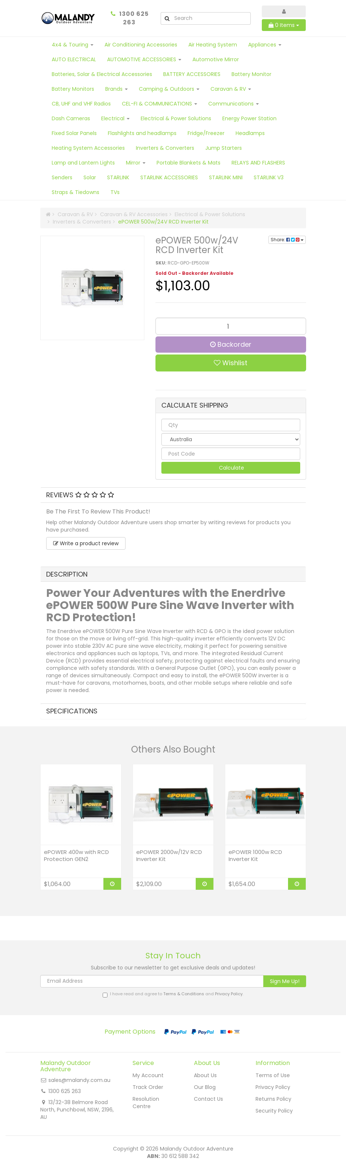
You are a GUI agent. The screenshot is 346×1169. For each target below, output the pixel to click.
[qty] (230, 425)
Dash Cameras (71, 118)
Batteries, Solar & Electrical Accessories (102, 74)
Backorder (230, 344)
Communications (233, 103)
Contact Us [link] (208, 1099)
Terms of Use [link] (273, 1075)
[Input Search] (212, 18)
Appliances (264, 44)
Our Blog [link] (205, 1087)
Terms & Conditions (183, 994)
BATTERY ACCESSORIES (191, 74)
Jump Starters (223, 148)
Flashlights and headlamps (142, 133)
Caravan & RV (230, 89)
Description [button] (67, 574)
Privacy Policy (229, 994)
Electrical (115, 118)
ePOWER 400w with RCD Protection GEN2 (76, 855)
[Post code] (230, 453)
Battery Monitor (251, 74)
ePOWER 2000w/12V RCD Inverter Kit (169, 855)
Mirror (135, 162)
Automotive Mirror (215, 59)
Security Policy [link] (274, 1110)
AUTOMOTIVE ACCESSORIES (144, 59)
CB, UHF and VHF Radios (81, 103)
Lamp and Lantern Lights (83, 162)
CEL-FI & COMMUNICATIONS (159, 103)
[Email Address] (152, 981)
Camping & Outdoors (169, 89)
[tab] (173, 495)
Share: (287, 239)
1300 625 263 (134, 18)
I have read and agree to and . (173, 994)
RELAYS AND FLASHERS (258, 162)
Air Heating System (212, 44)
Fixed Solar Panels (74, 133)
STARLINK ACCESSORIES (169, 177)
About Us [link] (205, 1075)
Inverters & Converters (165, 148)
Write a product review (86, 543)
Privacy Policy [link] (273, 1087)
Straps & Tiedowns (75, 192)
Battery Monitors (73, 89)
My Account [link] (148, 1075)
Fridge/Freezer (206, 133)
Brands (116, 89)
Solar (89, 177)
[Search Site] (167, 18)
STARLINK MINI (226, 177)
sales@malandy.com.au (79, 1080)
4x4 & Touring (72, 44)
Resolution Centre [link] (146, 1102)
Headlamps (250, 133)
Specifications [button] (71, 711)
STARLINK (118, 177)
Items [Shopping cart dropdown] (283, 25)
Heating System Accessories (88, 148)
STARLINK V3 (269, 177)
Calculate (230, 467)
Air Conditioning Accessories (141, 44)
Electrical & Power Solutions (176, 118)
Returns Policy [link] (273, 1099)
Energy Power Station (249, 118)
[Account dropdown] (284, 11)
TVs (115, 192)
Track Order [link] (148, 1087)
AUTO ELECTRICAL (74, 59)
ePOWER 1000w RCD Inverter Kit (255, 855)
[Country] (230, 439)
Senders (62, 177)
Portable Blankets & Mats (188, 162)
